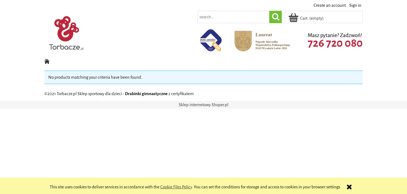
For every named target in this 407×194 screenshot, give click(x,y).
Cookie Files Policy (176, 187)
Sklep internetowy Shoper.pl (203, 104)
